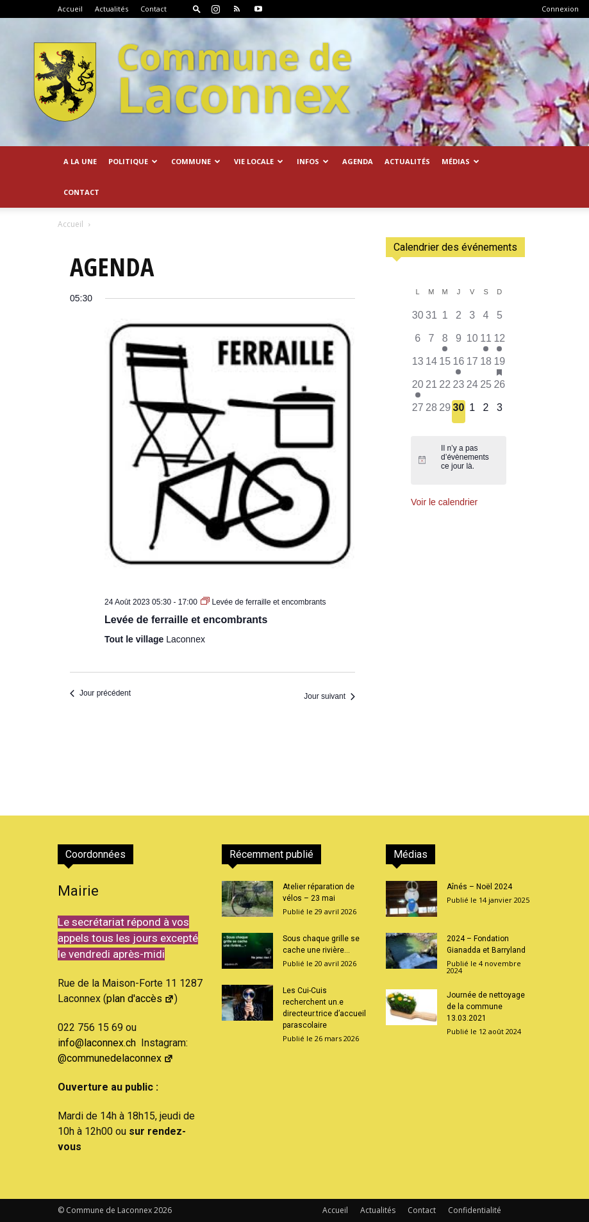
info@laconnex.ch (97, 1043)
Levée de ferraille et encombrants (185, 619)
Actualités (111, 8)
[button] (196, 8)
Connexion (560, 8)
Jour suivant (329, 696)
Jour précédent (100, 693)
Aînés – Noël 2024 (479, 886)
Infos (313, 161)
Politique (133, 161)
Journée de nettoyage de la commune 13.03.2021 (486, 1007)
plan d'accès (140, 998)
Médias (460, 161)
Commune (195, 161)
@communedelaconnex (116, 1058)
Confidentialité (474, 1210)
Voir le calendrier (444, 502)
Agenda (357, 161)
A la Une (80, 161)
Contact (153, 8)
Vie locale (258, 161)
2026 (163, 1210)
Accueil (70, 8)
